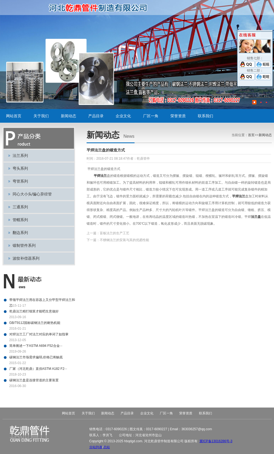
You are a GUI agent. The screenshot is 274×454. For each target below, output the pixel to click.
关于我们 (41, 116)
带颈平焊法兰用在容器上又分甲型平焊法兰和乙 (42, 300)
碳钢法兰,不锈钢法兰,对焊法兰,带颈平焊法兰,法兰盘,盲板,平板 (99, 7)
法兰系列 (20, 155)
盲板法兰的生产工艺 (114, 233)
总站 (106, 447)
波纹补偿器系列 (26, 258)
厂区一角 (150, 116)
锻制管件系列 (24, 245)
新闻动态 (68, 116)
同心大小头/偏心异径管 (32, 194)
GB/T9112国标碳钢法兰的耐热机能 (35, 323)
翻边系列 (20, 232)
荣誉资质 (178, 116)
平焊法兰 (100, 176)
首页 (251, 135)
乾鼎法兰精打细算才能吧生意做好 (34, 311)
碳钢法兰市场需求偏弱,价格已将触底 (36, 357)
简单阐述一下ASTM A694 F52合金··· (35, 346)
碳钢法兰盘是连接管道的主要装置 (34, 380)
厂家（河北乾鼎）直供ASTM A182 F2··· (38, 369)
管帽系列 (20, 220)
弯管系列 (20, 181)
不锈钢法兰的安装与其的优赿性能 (124, 240)
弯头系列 (20, 168)
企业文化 (123, 116)
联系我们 (205, 116)
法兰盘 (256, 217)
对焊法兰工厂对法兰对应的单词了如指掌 (38, 334)
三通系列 (20, 207)
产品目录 (96, 116)
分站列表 (95, 447)
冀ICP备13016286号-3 (215, 441)
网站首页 (13, 116)
